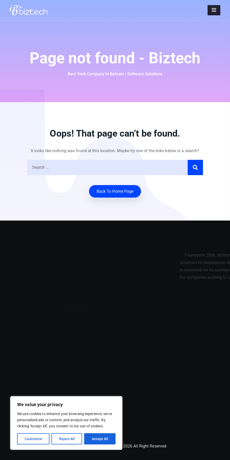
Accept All (100, 439)
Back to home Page (115, 191)
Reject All (67, 439)
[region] (66, 423)
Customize (33, 439)
